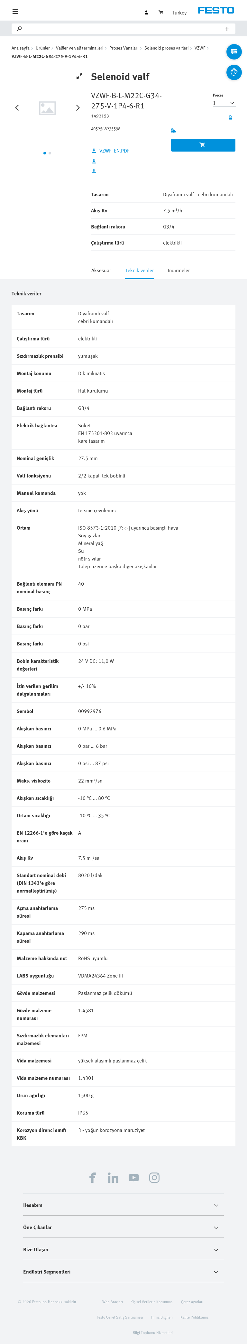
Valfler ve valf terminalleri (79, 47)
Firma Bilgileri (162, 1317)
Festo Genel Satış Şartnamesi (120, 1317)
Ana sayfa (21, 47)
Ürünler (43, 47)
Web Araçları (112, 1301)
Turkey (179, 12)
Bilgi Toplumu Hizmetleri (153, 1332)
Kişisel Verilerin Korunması (152, 1301)
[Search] (124, 28)
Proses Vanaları (123, 47)
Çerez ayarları (192, 1301)
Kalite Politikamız (194, 1317)
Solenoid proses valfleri (166, 47)
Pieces (218, 95)
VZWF (200, 47)
